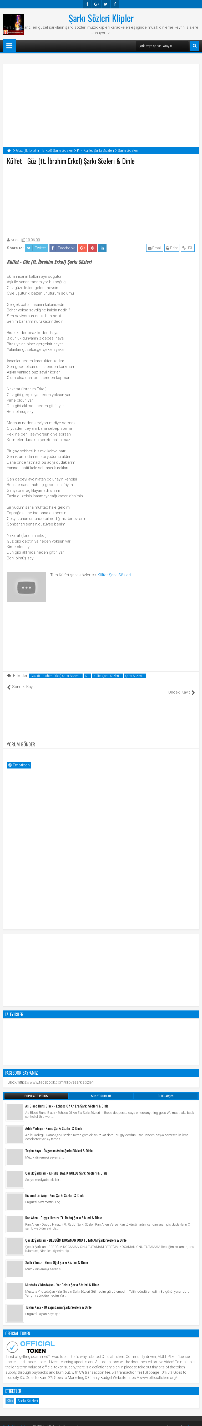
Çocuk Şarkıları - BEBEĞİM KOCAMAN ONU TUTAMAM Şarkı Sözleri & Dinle (76, 1234)
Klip (10, 1395)
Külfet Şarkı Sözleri (114, 575)
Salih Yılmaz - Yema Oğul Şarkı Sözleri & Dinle (56, 1256)
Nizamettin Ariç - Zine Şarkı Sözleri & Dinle (54, 1189)
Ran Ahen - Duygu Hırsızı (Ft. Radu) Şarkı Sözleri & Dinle (63, 1212)
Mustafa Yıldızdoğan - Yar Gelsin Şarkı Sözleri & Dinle (62, 1279)
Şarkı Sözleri (133, 676)
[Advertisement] (101, 200)
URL (188, 248)
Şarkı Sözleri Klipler (101, 18)
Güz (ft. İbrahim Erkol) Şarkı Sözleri (55, 676)
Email (155, 248)
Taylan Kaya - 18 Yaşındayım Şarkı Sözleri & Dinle (58, 1301)
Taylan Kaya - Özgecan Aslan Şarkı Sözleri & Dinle (59, 1144)
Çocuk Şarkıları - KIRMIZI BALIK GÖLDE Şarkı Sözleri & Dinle (66, 1167)
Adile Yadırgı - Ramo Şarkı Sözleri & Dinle (53, 1122)
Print (172, 248)
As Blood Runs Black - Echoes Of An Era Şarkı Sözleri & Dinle (66, 1100)
